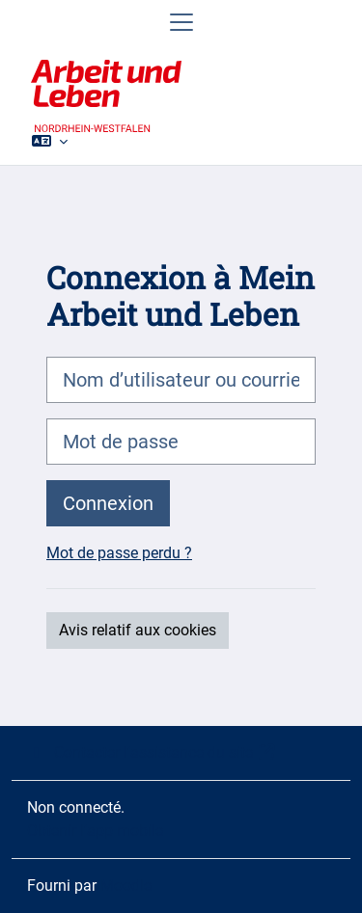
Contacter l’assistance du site (151, 752)
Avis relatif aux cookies (137, 630)
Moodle (126, 885)
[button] (49, 140)
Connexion (108, 503)
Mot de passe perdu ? (119, 553)
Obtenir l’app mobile (95, 830)
